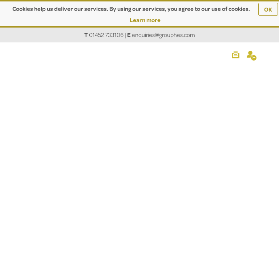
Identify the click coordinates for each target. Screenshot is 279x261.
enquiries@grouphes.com (163, 34)
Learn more (145, 20)
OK (268, 9)
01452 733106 (106, 34)
